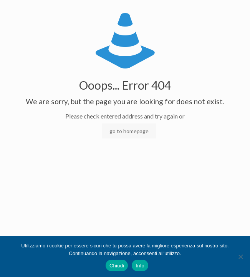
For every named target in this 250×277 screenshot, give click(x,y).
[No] (240, 256)
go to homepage (129, 131)
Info (140, 266)
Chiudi (116, 266)
